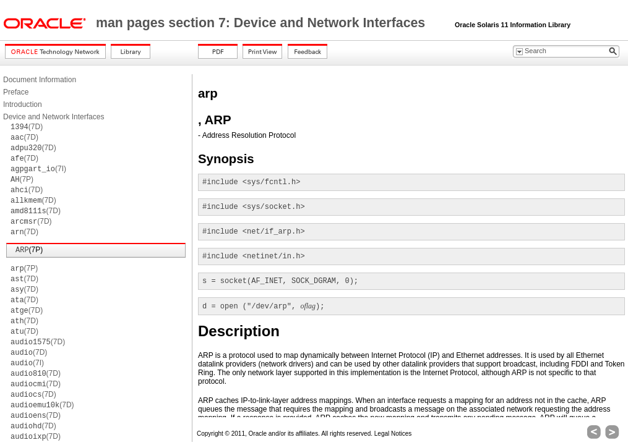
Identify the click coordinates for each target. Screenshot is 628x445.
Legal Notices (393, 433)
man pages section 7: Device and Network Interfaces (262, 22)
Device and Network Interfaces (53, 116)
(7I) (38, 168)
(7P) (22, 179)
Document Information (39, 79)
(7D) (27, 126)
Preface (15, 92)
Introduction (22, 104)
